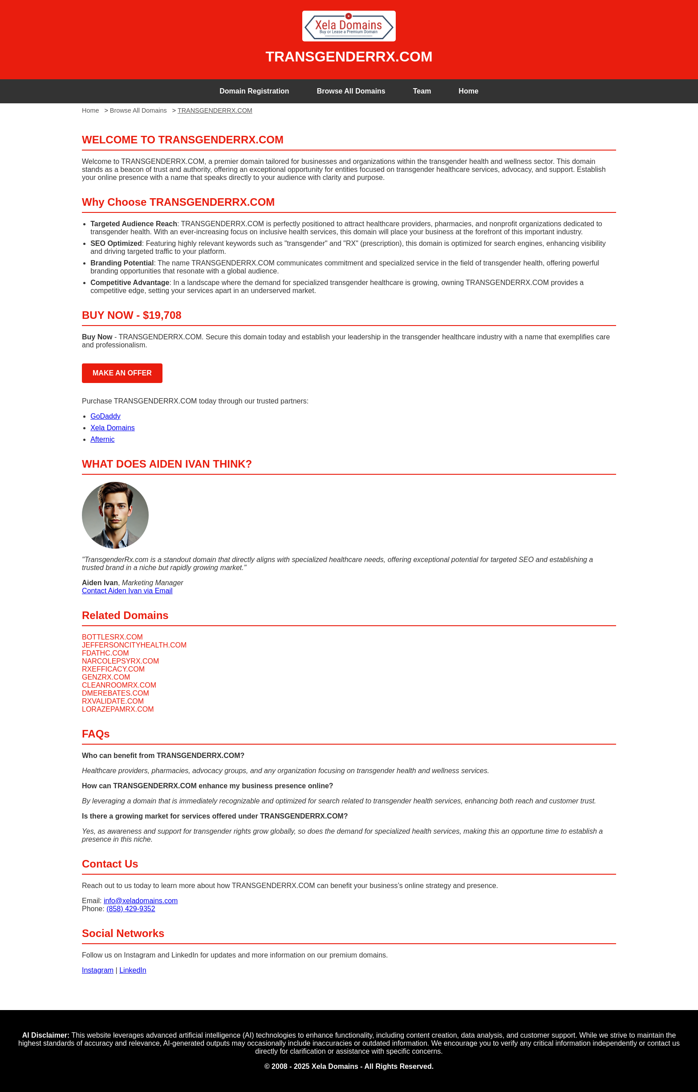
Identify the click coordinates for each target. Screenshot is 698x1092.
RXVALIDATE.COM (113, 701)
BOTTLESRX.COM (112, 637)
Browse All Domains (351, 91)
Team (422, 91)
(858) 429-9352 (130, 909)
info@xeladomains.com (141, 901)
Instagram (98, 970)
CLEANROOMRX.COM (119, 685)
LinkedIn (132, 970)
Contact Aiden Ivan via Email (127, 591)
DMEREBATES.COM (115, 693)
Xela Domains (112, 428)
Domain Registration (254, 91)
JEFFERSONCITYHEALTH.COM (134, 645)
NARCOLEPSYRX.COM (120, 661)
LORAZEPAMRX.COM (118, 709)
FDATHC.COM (105, 653)
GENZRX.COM (106, 677)
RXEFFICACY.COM (113, 669)
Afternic (102, 439)
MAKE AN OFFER (122, 373)
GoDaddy (105, 416)
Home (468, 91)
